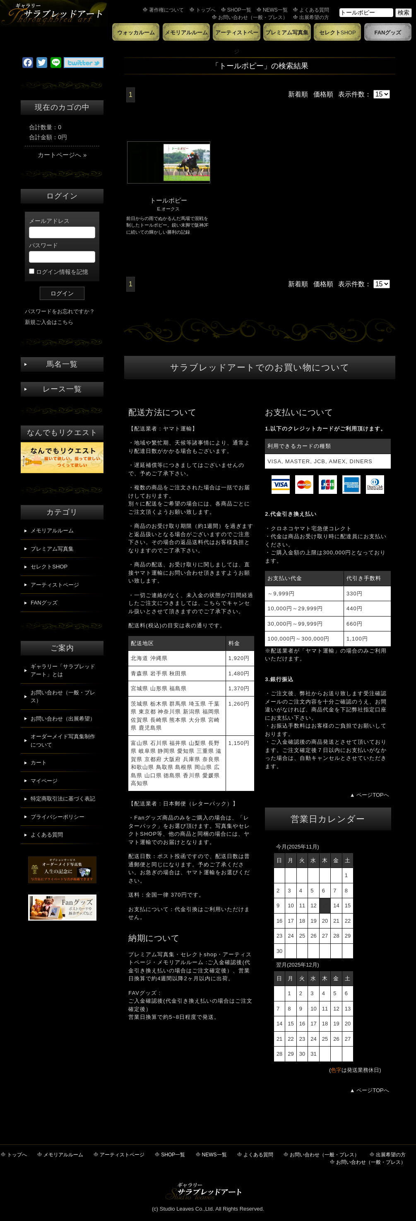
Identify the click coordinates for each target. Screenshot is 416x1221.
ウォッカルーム (136, 32)
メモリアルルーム (186, 32)
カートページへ (62, 154)
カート (39, 762)
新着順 (298, 94)
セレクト (337, 32)
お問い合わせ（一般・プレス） (63, 696)
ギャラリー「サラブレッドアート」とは (63, 670)
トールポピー (168, 200)
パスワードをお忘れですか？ (60, 311)
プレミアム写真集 (286, 32)
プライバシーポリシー (57, 817)
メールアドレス (62, 228)
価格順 (323, 94)
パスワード (62, 252)
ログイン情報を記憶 (58, 271)
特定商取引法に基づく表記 (63, 798)
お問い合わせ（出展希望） (63, 719)
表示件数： (364, 94)
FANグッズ (387, 32)
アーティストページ (236, 35)
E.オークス (168, 208)
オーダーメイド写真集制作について (63, 740)
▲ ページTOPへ (369, 795)
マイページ (44, 781)
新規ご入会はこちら (49, 322)
